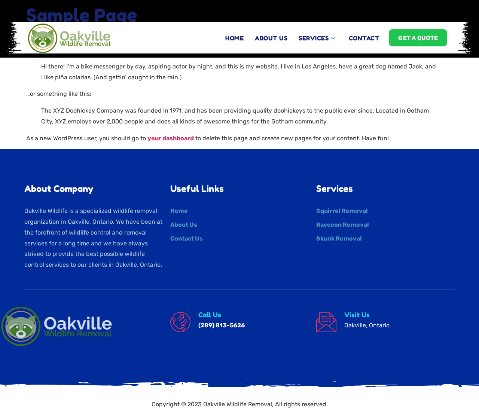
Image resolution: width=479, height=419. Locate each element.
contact (364, 34)
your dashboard (170, 138)
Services (317, 34)
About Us (271, 34)
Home (234, 34)
